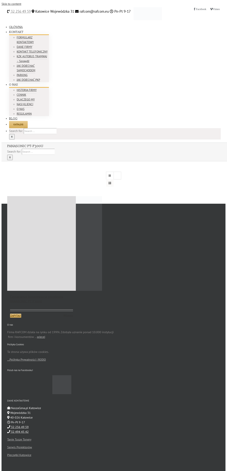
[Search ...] (40, 131)
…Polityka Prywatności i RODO (26, 359)
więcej (41, 337)
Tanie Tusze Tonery (19, 439)
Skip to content (11, 4)
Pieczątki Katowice (19, 455)
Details (69, 315)
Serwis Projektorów (19, 447)
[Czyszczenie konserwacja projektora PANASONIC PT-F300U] (41, 243)
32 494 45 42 (18, 432)
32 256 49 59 (20, 11)
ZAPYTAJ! (15, 315)
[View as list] (110, 183)
